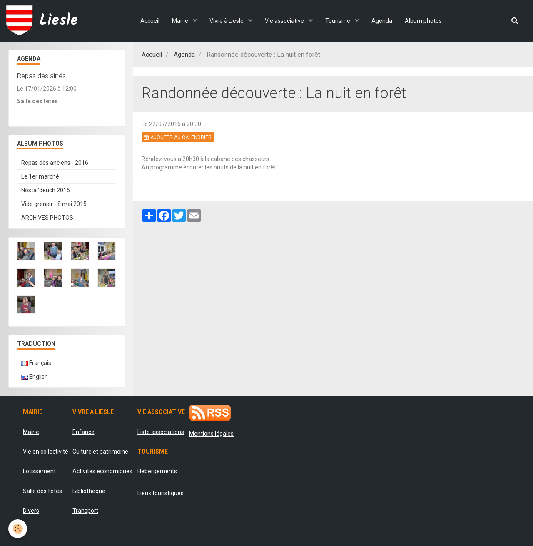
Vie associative (285, 20)
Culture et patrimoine (100, 451)
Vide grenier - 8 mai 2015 (54, 204)
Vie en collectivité (45, 451)
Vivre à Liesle (227, 20)
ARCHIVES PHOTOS (47, 217)
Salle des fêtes (42, 491)
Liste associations (160, 432)
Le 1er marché (40, 176)
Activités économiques (102, 471)
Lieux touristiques (160, 493)
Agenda (381, 20)
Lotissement (39, 471)
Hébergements (157, 471)
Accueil (149, 20)
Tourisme (338, 20)
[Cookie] (17, 528)
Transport (85, 510)
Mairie (180, 20)
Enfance (83, 432)
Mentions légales (211, 433)
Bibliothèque (88, 491)
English (34, 376)
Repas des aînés (41, 76)
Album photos (423, 20)
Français (36, 363)
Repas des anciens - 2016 (54, 162)
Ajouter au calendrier (178, 137)
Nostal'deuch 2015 (45, 190)
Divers (31, 510)
